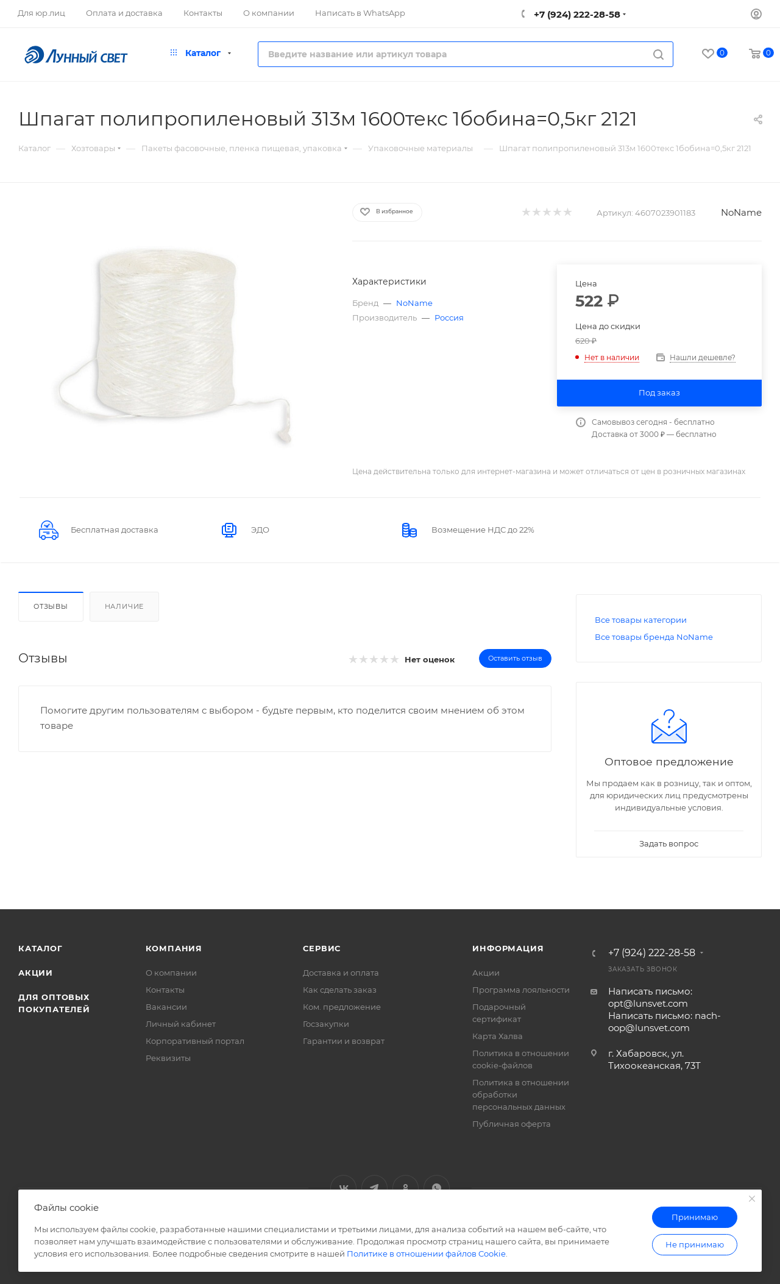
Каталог (40, 948)
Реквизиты (168, 1058)
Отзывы (51, 606)
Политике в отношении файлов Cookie (426, 1253)
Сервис (322, 948)
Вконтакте (343, 1188)
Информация (508, 948)
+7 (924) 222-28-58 (575, 14)
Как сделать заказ (340, 990)
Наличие (124, 606)
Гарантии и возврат (344, 1041)
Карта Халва (497, 1036)
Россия (449, 317)
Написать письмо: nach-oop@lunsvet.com (664, 1022)
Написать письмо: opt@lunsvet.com (650, 997)
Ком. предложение (342, 1007)
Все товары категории (641, 620)
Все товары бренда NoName (654, 637)
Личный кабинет (181, 1024)
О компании (171, 972)
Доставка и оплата (341, 972)
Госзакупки (326, 1024)
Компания (174, 948)
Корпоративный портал (195, 1041)
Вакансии (166, 1007)
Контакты (165, 990)
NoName (741, 212)
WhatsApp (437, 1188)
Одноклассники (405, 1188)
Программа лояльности (521, 990)
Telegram (374, 1188)
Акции (35, 972)
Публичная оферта (511, 1124)
